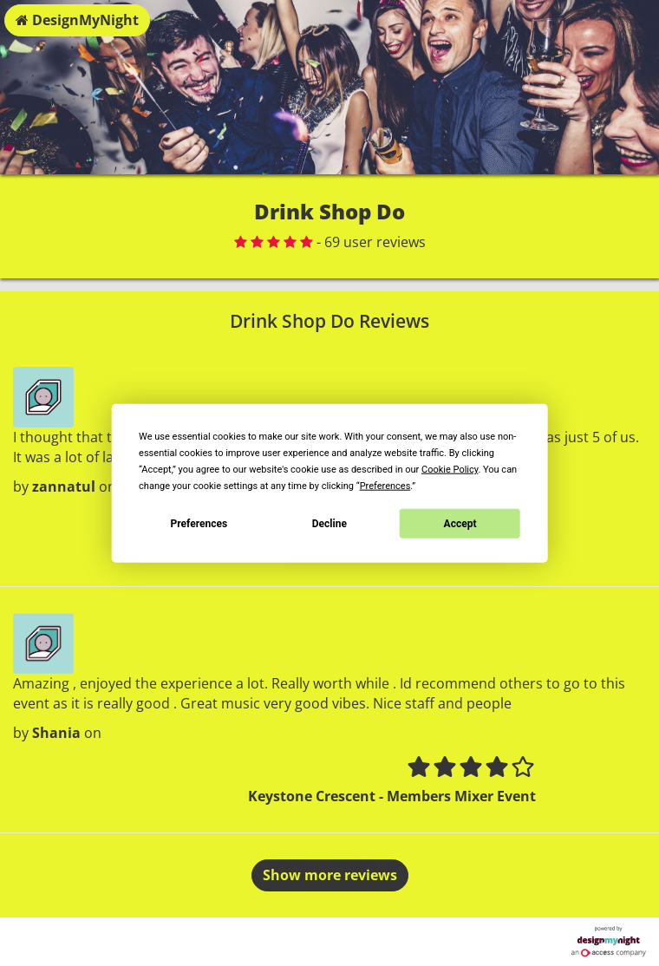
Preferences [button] (385, 486)
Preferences (199, 523)
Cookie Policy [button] (449, 469)
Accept (460, 523)
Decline (329, 523)
